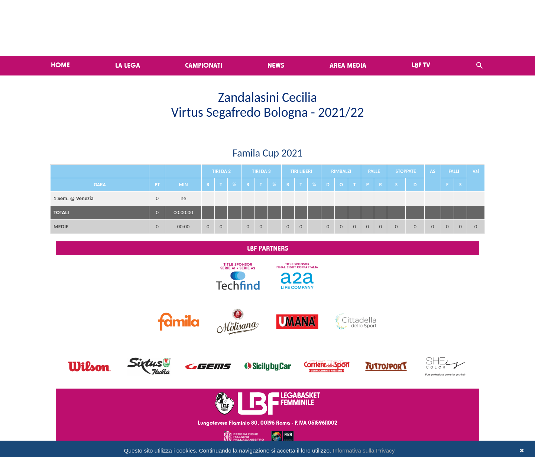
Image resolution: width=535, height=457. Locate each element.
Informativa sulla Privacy (364, 450)
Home (60, 64)
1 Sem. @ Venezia (74, 198)
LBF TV (421, 64)
